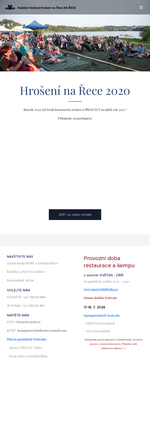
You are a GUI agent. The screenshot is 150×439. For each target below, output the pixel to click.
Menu (141, 7)
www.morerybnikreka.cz (101, 289)
